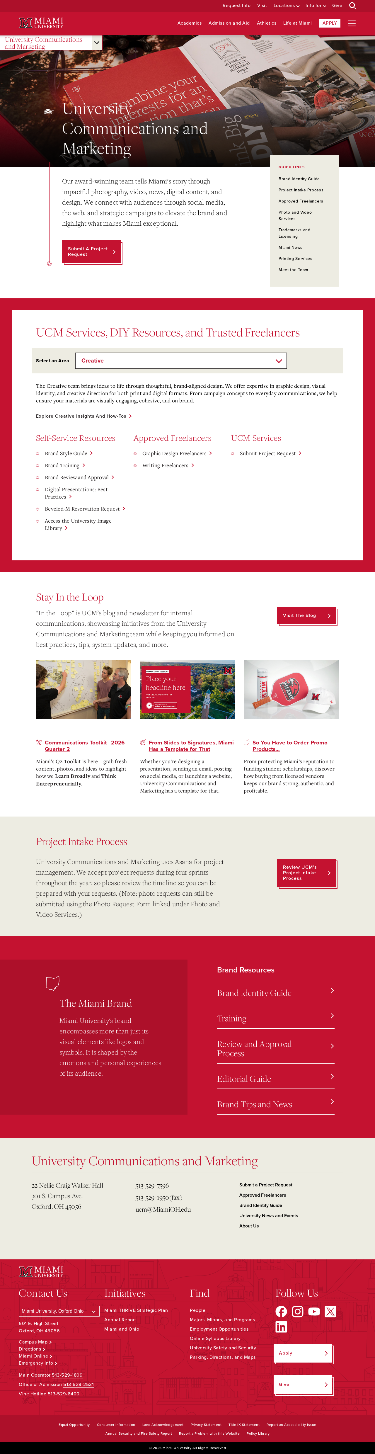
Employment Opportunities (219, 1329)
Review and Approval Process (275, 1048)
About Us (249, 1226)
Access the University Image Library (78, 524)
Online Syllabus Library (215, 1339)
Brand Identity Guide (299, 178)
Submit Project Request (268, 453)
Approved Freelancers (301, 201)
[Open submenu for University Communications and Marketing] (97, 42)
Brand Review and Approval (77, 477)
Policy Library (258, 1434)
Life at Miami (297, 23)
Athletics (267, 23)
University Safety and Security (223, 1348)
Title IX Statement (244, 1425)
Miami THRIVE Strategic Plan (136, 1311)
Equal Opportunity (74, 1425)
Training (275, 1018)
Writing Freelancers (165, 465)
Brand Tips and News (275, 1104)
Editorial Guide (275, 1078)
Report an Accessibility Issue (291, 1425)
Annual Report (120, 1320)
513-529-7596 (152, 1185)
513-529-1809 (67, 1375)
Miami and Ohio (121, 1329)
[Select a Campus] (59, 1311)
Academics (190, 23)
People (197, 1311)
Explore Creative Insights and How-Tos (82, 416)
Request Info (236, 5)
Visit (262, 5)
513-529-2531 (78, 1384)
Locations (284, 5)
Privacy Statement (206, 1425)
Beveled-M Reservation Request (82, 508)
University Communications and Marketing (44, 43)
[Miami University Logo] (41, 23)
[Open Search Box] (352, 5)
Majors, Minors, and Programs (222, 1320)
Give (337, 5)
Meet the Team (293, 269)
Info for (313, 5)
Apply (330, 23)
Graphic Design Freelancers (174, 453)
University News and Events (268, 1216)
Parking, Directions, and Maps (223, 1358)
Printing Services (296, 258)
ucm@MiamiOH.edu (163, 1209)
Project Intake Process (301, 190)
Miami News (291, 247)
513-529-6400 (64, 1394)
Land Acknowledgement (163, 1425)
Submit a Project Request (265, 1185)
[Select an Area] (181, 361)
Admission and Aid (229, 23)
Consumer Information (116, 1425)
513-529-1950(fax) (159, 1197)
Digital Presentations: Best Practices (76, 493)
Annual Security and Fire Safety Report (138, 1434)
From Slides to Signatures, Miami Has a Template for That (191, 745)
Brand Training (62, 465)
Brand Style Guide (66, 453)
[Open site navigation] (351, 23)
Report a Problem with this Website (209, 1434)
